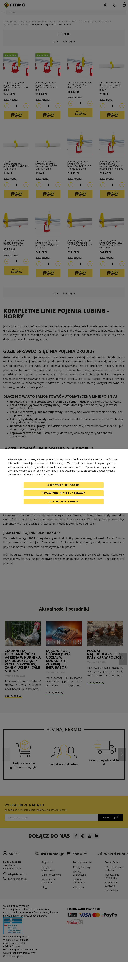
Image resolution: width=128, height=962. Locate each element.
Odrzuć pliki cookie (63, 501)
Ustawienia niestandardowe (63, 493)
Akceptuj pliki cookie (64, 485)
